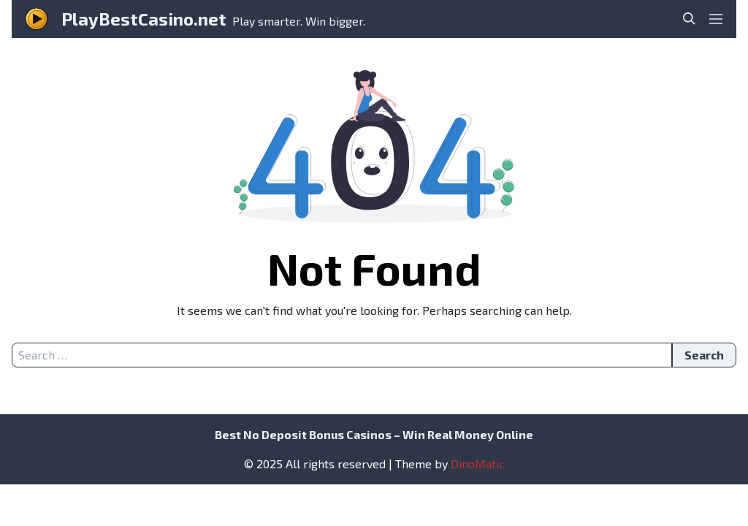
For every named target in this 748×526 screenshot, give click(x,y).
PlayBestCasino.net (143, 18)
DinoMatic (478, 463)
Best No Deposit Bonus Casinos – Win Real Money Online (374, 434)
